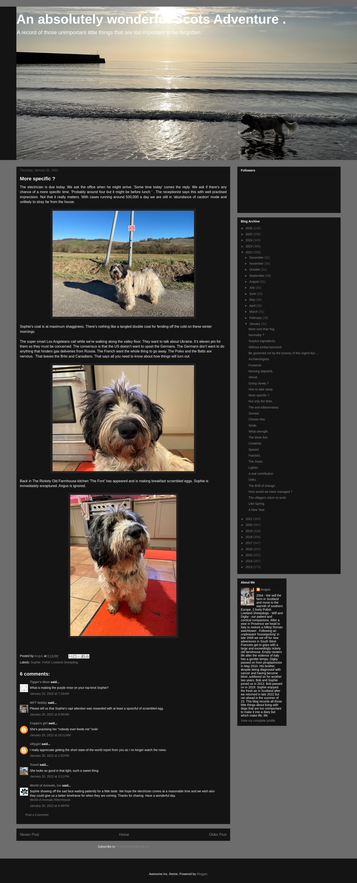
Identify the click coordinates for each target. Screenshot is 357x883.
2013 (249, 567)
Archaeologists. (259, 359)
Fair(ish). (255, 455)
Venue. (253, 377)
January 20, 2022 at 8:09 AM (49, 714)
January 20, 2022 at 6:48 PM (49, 806)
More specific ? (259, 395)
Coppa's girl (38, 723)
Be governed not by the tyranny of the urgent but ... (283, 353)
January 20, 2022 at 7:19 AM (49, 693)
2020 (249, 525)
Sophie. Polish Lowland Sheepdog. (55, 662)
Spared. (254, 449)
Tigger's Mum (40, 682)
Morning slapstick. (261, 371)
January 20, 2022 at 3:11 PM (49, 776)
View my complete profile (258, 720)
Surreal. (254, 413)
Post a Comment (36, 815)
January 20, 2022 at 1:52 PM (49, 755)
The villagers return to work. (268, 497)
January (255, 324)
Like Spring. (257, 503)
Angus (266, 589)
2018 (249, 537)
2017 (249, 543)
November (256, 263)
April (252, 305)
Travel (34, 764)
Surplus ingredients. (262, 341)
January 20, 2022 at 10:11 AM (50, 735)
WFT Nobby (38, 702)
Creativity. (255, 443)
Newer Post (29, 834)
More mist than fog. (262, 329)
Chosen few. (257, 419)
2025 (249, 234)
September (257, 275)
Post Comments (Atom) (133, 846)
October (255, 269)
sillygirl (35, 744)
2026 (249, 228)
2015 (249, 555)
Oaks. (253, 479)
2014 (249, 561)
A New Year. (257, 510)
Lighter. (254, 467)
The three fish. (258, 437)
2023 (249, 246)
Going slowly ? (259, 383)
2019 (249, 531)
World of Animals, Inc (45, 785)
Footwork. (255, 365)
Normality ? (256, 335)
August (254, 281)
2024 (249, 240)
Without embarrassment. (265, 347)
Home (124, 834)
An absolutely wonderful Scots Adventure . (151, 19)
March (254, 311)
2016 (249, 549)
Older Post (218, 834)
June (253, 294)
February (255, 318)
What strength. (259, 431)
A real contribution (261, 473)
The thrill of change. (262, 486)
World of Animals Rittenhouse (50, 800)
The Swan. (256, 461)
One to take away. (261, 389)
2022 (249, 252)
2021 (249, 519)
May (252, 299)
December (256, 257)
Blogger (202, 874)
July (252, 287)
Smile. (253, 425)
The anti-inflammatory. (264, 407)
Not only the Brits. (261, 401)
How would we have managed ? (270, 491)
